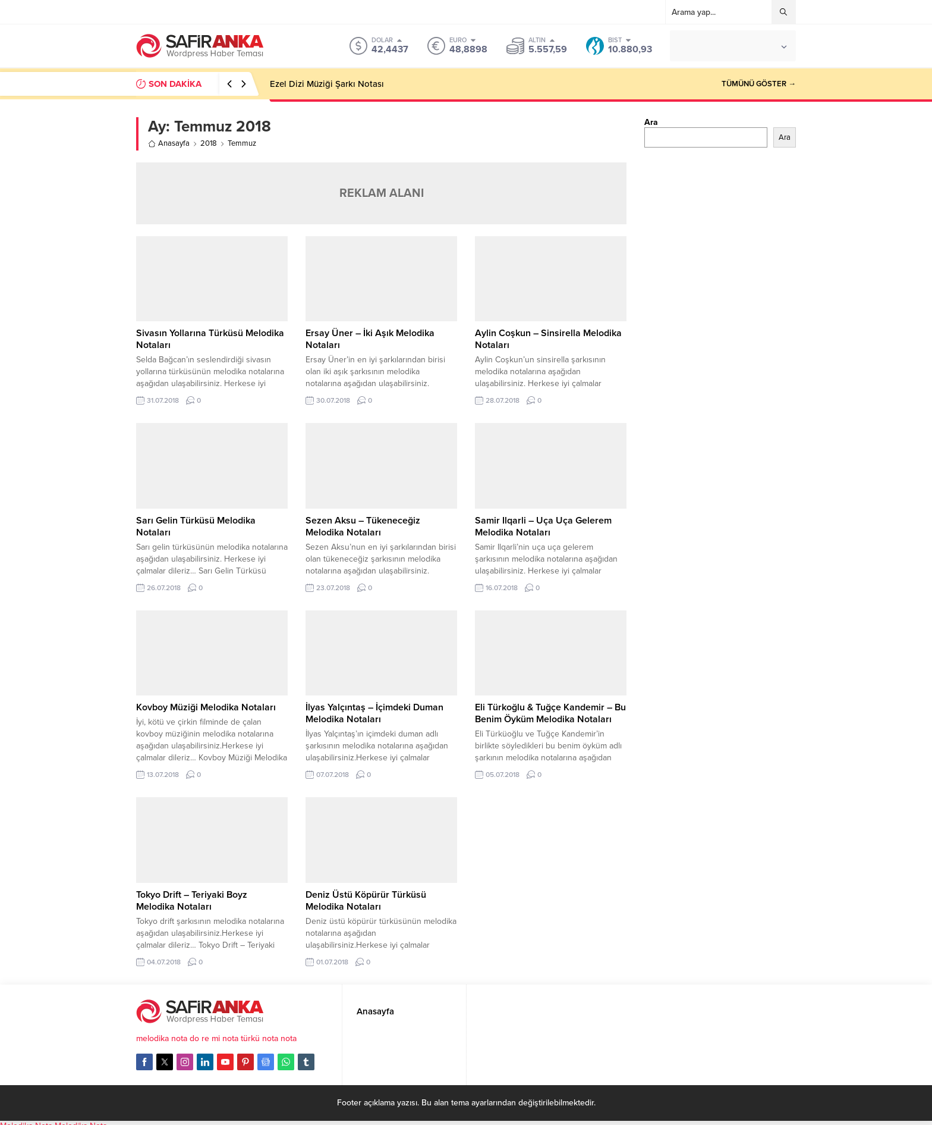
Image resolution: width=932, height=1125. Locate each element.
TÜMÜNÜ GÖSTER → (759, 84)
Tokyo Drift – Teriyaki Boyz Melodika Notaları (191, 901)
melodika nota (161, 1038)
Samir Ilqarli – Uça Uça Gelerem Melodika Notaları (543, 526)
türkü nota (259, 1038)
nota (289, 1038)
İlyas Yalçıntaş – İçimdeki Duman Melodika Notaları (374, 713)
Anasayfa (169, 143)
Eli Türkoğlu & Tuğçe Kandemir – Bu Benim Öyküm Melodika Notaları (550, 713)
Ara (651, 122)
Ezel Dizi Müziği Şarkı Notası (327, 84)
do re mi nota (214, 1038)
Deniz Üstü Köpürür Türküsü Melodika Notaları (366, 901)
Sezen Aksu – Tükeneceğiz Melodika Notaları (363, 526)
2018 (208, 143)
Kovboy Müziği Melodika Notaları (206, 707)
